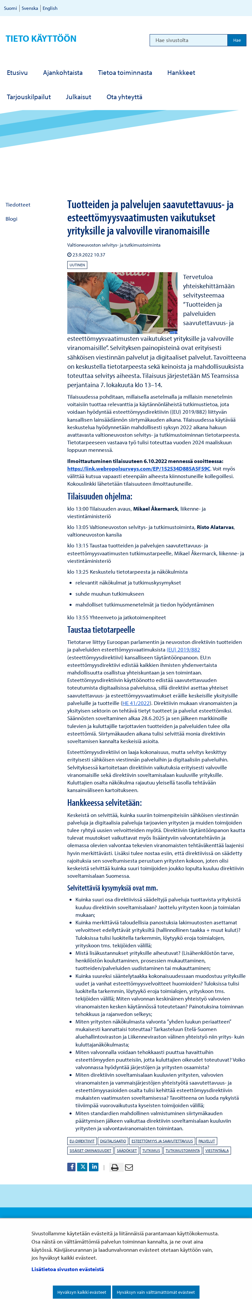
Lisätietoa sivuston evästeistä (68, 1269)
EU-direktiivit (82, 1140)
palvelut (207, 1140)
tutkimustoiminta (183, 1150)
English (50, 8)
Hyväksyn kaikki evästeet (81, 1292)
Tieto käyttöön (41, 38)
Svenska (30, 8)
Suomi (10, 8)
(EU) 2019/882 (183, 649)
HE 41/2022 (136, 702)
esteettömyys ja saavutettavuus (162, 1140)
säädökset (127, 1150)
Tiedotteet (18, 204)
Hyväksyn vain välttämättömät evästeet (156, 1292)
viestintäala (217, 1150)
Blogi (11, 218)
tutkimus (151, 1150)
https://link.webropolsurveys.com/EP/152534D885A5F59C (138, 468)
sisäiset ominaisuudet (90, 1150)
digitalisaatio (113, 1140)
